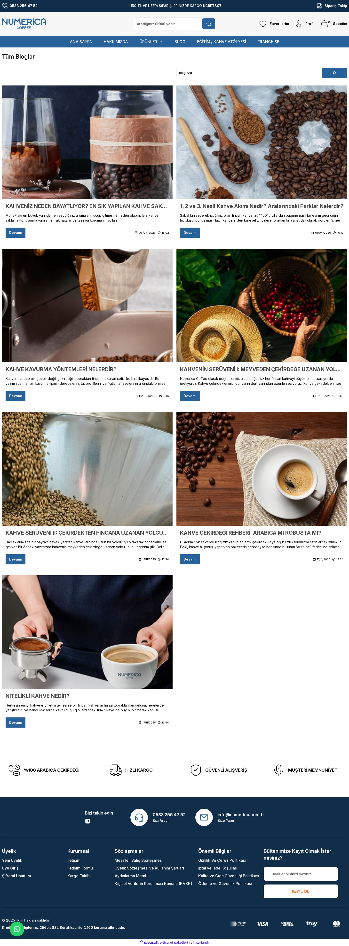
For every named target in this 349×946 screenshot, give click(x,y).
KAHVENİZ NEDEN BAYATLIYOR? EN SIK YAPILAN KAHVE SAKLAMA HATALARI (87, 206)
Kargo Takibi (79, 875)
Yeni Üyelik (12, 860)
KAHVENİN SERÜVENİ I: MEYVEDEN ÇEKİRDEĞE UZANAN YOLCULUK (261, 369)
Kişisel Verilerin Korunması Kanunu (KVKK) (153, 883)
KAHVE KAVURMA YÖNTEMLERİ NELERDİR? (61, 369)
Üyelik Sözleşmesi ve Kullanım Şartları (149, 868)
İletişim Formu (80, 868)
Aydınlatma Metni (130, 875)
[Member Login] (305, 24)
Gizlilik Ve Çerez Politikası (222, 860)
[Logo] (24, 23)
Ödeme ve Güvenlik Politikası (225, 883)
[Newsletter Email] (301, 874)
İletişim (73, 860)
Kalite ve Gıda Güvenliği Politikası (228, 875)
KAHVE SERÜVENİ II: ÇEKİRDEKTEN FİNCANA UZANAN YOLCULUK (87, 533)
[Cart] (333, 24)
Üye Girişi (11, 868)
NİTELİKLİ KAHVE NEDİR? (38, 696)
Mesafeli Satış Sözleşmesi (139, 860)
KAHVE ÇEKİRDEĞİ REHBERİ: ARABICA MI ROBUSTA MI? (250, 533)
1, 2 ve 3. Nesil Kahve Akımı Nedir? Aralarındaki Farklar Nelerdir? (261, 206)
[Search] (174, 23)
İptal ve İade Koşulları (217, 868)
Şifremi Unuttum (16, 875)
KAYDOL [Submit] (300, 891)
